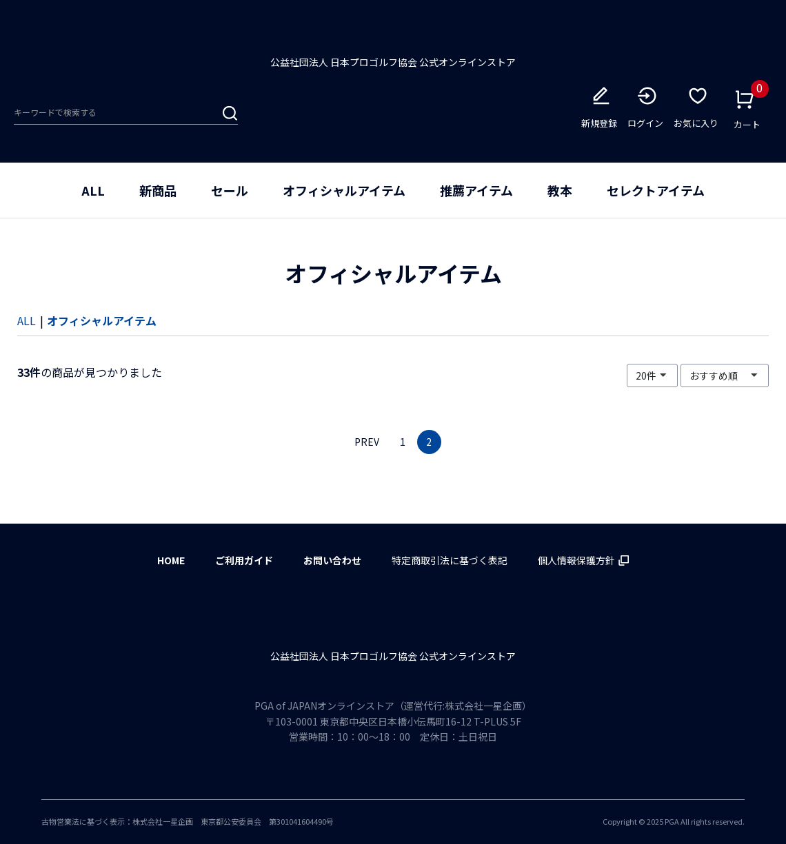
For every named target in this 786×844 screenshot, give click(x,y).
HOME (171, 560)
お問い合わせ (332, 560)
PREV (366, 446)
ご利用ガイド (244, 560)
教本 (559, 194)
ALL (93, 194)
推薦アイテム (476, 194)
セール (229, 194)
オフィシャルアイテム (344, 194)
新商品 (158, 194)
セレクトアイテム (656, 194)
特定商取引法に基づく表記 (449, 560)
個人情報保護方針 (583, 560)
